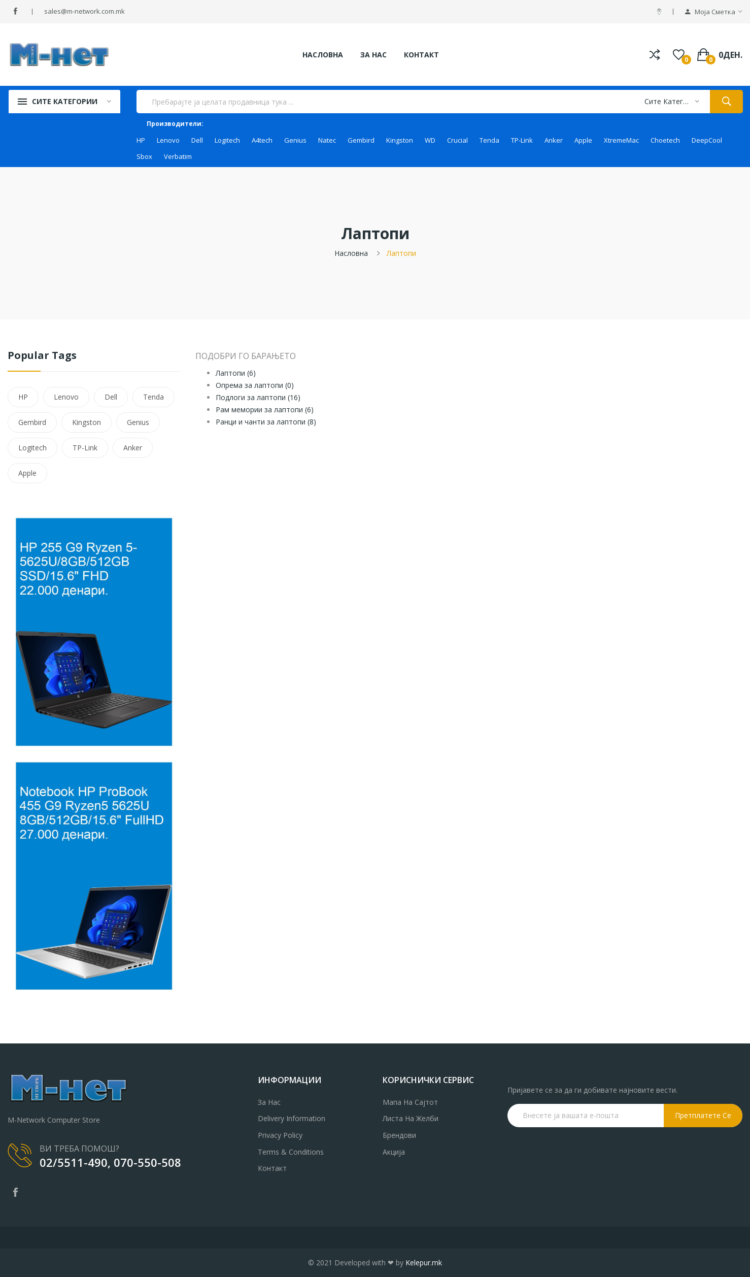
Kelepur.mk (423, 1262)
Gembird (361, 140)
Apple (583, 140)
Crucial (457, 140)
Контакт (272, 1168)
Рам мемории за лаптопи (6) (265, 409)
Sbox (144, 156)
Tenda (489, 140)
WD (430, 140)
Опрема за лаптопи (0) (255, 385)
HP (141, 140)
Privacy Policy (280, 1135)
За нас (269, 1102)
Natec (327, 140)
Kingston (399, 140)
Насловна (351, 253)
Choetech (665, 140)
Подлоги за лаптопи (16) (258, 397)
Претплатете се (703, 1115)
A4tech (262, 140)
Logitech (227, 140)
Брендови (399, 1135)
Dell (197, 140)
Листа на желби (410, 1118)
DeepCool (707, 140)
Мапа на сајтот (410, 1102)
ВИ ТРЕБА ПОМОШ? (79, 1148)
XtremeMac (621, 140)
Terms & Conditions (291, 1152)
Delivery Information (291, 1118)
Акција (394, 1152)
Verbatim (178, 156)
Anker (553, 140)
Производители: (175, 123)
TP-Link (522, 140)
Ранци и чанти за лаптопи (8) (266, 422)
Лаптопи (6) (236, 373)
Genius (295, 140)
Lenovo (168, 140)
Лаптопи (401, 253)
